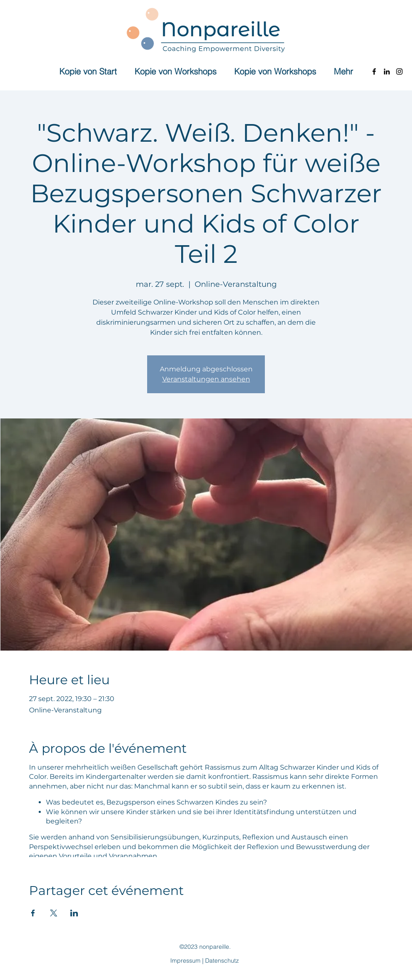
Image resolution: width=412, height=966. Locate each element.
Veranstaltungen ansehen (206, 379)
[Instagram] (399, 71)
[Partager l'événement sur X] (54, 913)
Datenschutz (222, 960)
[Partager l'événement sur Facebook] (33, 913)
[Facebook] (374, 71)
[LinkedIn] (387, 71)
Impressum (185, 960)
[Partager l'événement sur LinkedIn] (74, 913)
